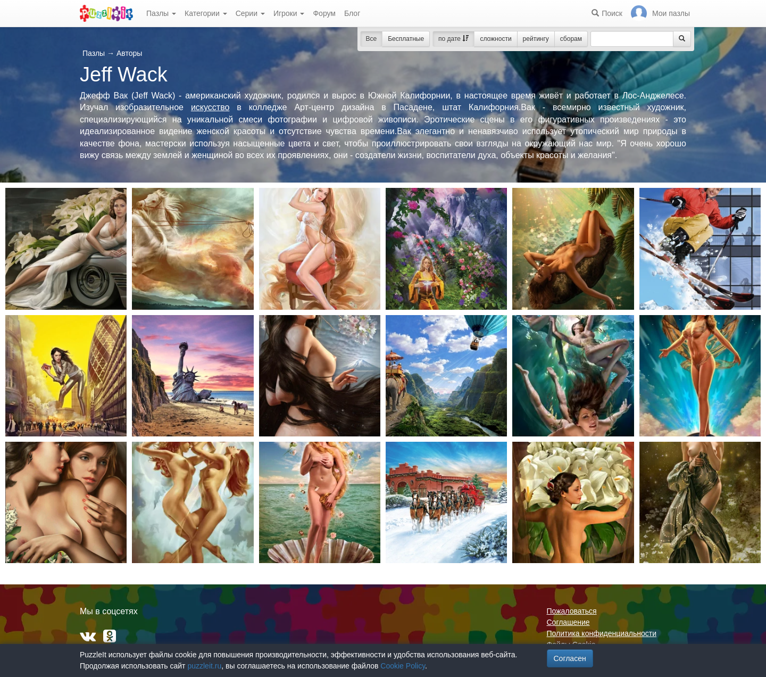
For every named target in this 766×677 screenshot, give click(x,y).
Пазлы (161, 13)
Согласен (570, 658)
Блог (352, 13)
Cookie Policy (402, 666)
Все (371, 39)
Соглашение (568, 622)
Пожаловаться (572, 611)
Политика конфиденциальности (602, 633)
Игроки (289, 13)
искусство (210, 107)
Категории (206, 13)
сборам (571, 39)
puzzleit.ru (204, 666)
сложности (495, 39)
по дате (453, 39)
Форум (324, 13)
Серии (250, 13)
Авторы (129, 53)
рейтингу (536, 39)
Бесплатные (406, 39)
